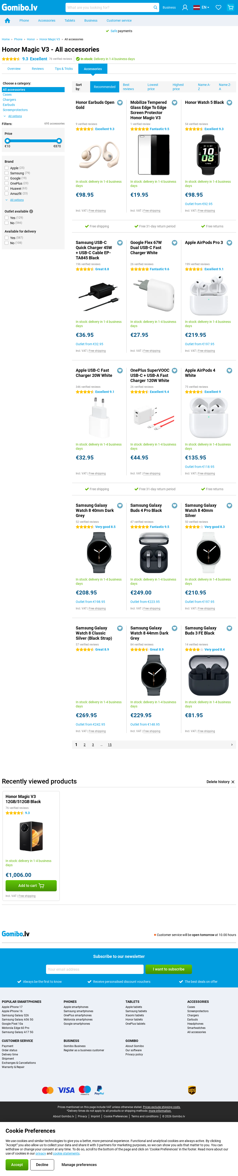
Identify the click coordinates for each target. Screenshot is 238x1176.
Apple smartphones (76, 1007)
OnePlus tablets (135, 1023)
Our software (134, 1050)
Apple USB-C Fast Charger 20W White (94, 373)
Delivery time (10, 1054)
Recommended (103, 85)
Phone (24, 20)
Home (6, 39)
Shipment (8, 1058)
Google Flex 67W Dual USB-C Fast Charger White (146, 247)
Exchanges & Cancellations (19, 1062)
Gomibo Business (75, 1046)
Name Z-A (223, 86)
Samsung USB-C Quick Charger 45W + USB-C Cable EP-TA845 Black (94, 250)
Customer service (119, 20)
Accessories (46, 20)
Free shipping (97, 210)
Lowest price (151, 86)
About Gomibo (135, 1046)
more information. (160, 1110)
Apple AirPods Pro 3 (204, 242)
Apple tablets (134, 1007)
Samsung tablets (136, 1011)
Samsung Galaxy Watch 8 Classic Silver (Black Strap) (94, 633)
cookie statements (66, 1153)
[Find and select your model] (112, 7)
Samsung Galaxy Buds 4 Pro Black (146, 508)
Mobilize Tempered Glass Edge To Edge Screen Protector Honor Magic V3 (148, 110)
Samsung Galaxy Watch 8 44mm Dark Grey (149, 633)
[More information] (31, 211)
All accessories (74, 39)
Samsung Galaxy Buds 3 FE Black (200, 630)
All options (13, 116)
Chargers (193, 1015)
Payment (7, 1046)
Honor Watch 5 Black (204, 102)
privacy (41, 1153)
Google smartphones (77, 1023)
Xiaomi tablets (135, 1015)
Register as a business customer (84, 1050)
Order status (9, 1050)
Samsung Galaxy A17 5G (17, 1032)
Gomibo (132, 1041)
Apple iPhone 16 (12, 1011)
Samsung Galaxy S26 (15, 1015)
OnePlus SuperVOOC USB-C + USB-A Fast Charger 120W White (149, 375)
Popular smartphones (21, 1002)
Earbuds (192, 1019)
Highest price (176, 86)
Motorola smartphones (78, 1019)
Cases (191, 1007)
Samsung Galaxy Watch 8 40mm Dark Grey (95, 510)
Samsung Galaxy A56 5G (17, 1019)
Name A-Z (202, 86)
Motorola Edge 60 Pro (15, 1028)
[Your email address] (95, 969)
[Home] (7, 20)
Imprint (95, 1116)
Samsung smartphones (78, 1011)
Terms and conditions (145, 1116)
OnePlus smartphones (78, 1015)
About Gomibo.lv (63, 1116)
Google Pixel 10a (12, 1023)
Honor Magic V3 (50, 39)
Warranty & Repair (13, 1067)
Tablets (70, 20)
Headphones (195, 1023)
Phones (70, 1002)
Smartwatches (196, 1028)
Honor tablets (134, 1019)
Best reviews (126, 86)
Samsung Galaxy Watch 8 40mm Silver (200, 510)
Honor (31, 39)
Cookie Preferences (116, 1116)
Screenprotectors (197, 1011)
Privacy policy (134, 1054)
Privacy (82, 1116)
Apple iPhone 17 (12, 1007)
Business (90, 20)
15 (110, 745)
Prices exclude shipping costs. (162, 1107)
